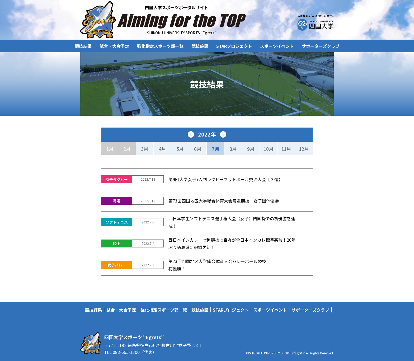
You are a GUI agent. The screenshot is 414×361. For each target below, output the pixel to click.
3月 (144, 148)
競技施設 (199, 46)
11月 (286, 148)
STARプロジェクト (234, 46)
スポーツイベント (277, 46)
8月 (233, 148)
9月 (251, 148)
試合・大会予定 (114, 46)
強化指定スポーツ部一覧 (160, 46)
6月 (197, 148)
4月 (162, 148)
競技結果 (83, 46)
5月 (180, 148)
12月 (304, 148)
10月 (269, 148)
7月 (215, 148)
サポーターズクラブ (321, 46)
